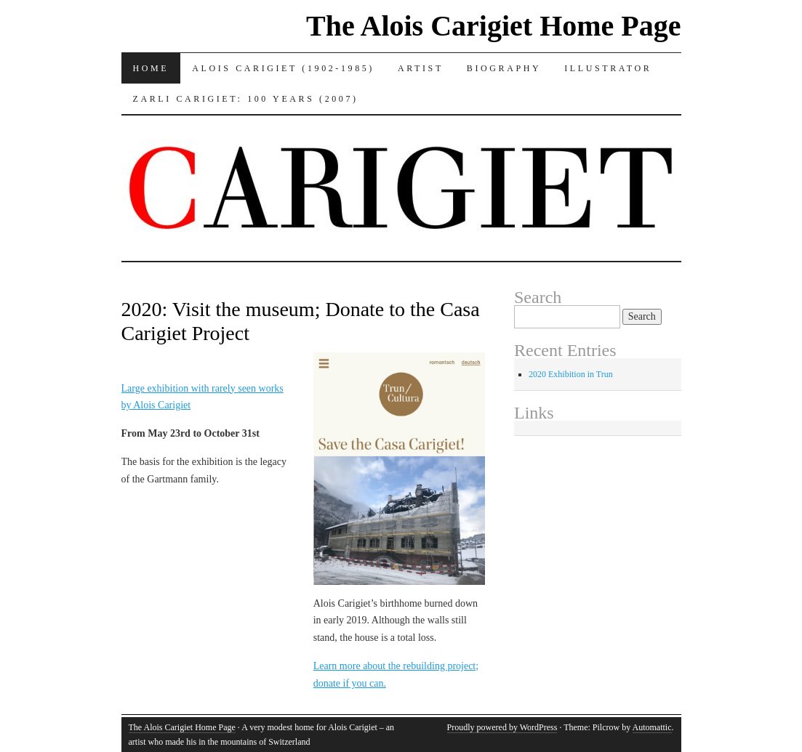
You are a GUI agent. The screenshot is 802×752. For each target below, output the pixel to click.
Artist (421, 68)
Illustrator (607, 68)
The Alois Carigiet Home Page (493, 25)
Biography (504, 68)
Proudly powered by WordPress (502, 727)
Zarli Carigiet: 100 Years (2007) (245, 99)
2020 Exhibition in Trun (571, 374)
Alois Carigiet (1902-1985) (283, 68)
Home (151, 68)
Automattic (652, 727)
